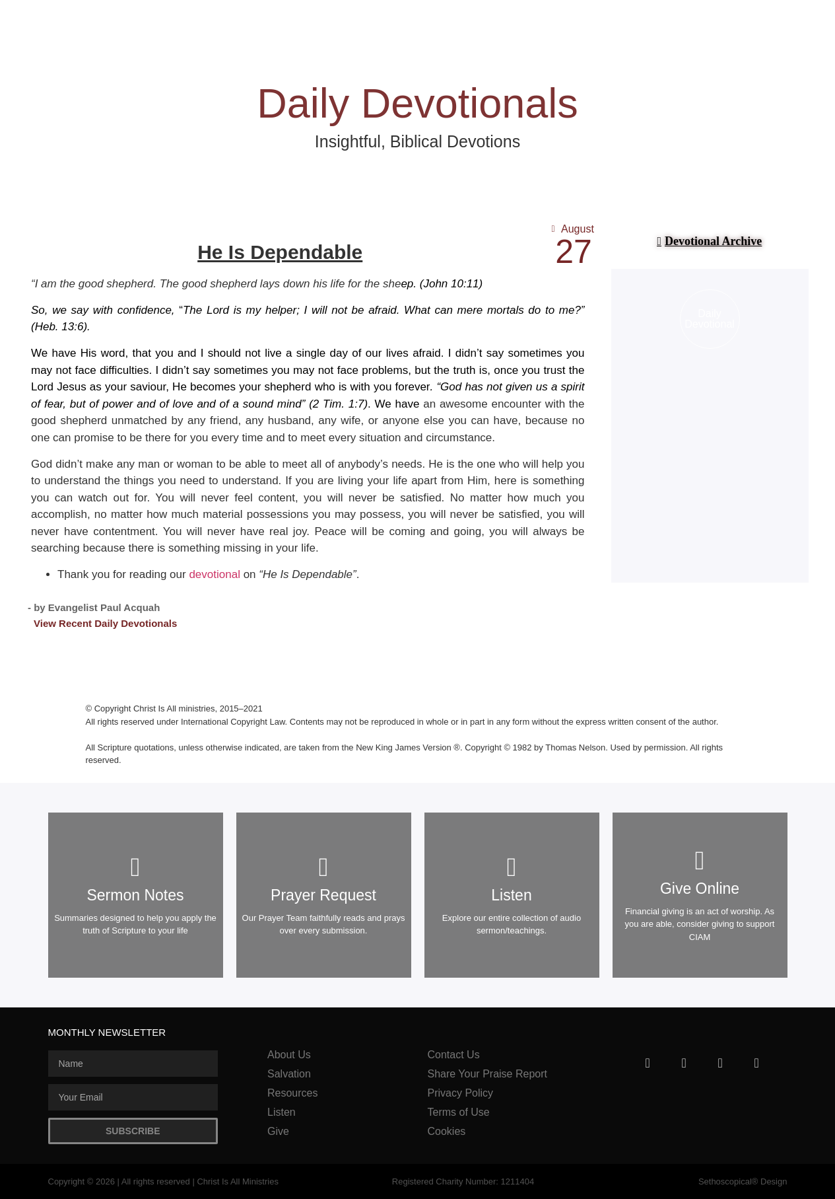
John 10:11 (451, 283)
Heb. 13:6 (59, 326)
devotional (214, 574)
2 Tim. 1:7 (338, 404)
